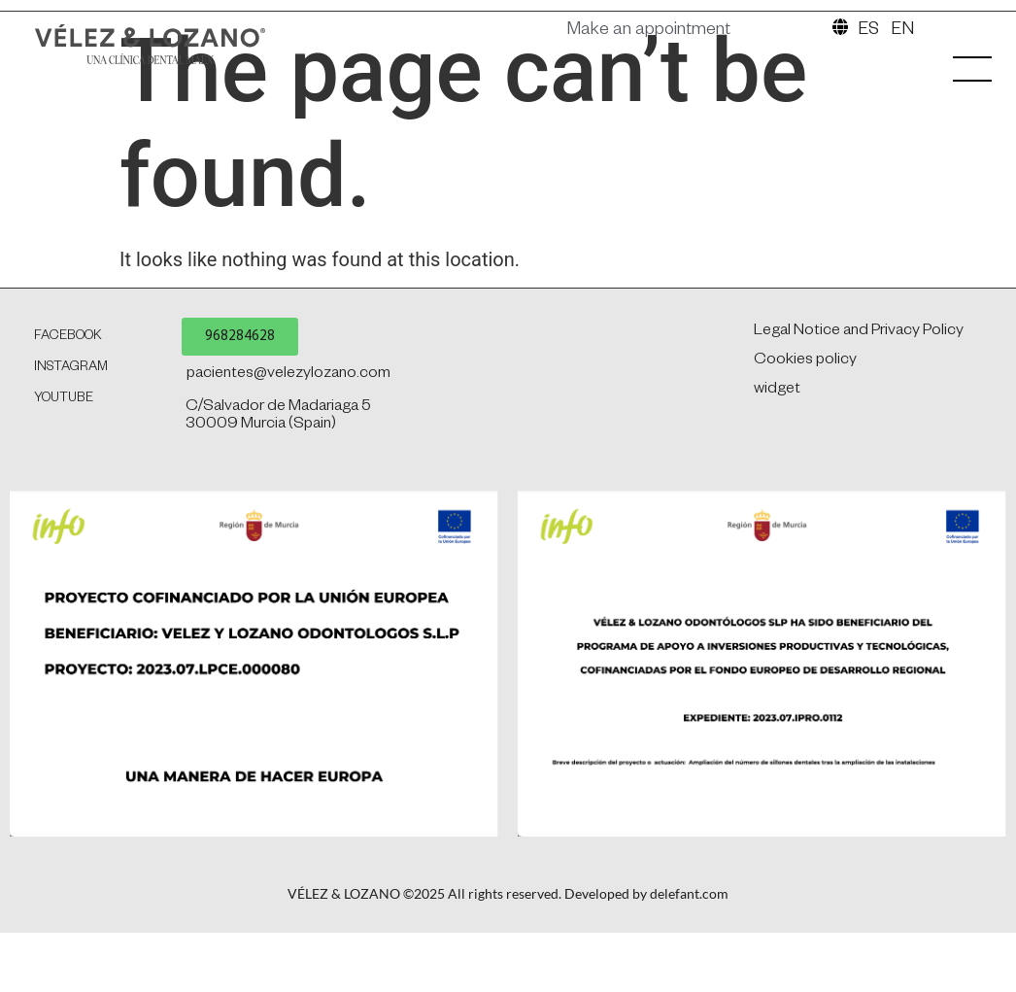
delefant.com (689, 982)
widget (777, 478)
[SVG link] (184, 50)
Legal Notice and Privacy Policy (859, 419)
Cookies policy (805, 449)
